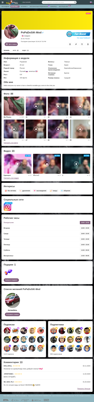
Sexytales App (64, 6)
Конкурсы (53, 6)
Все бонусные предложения (39, 6)
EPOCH (40, 395)
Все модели (5, 6)
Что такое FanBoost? (83, 38)
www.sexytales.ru (23, 395)
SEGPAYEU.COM (47, 395)
